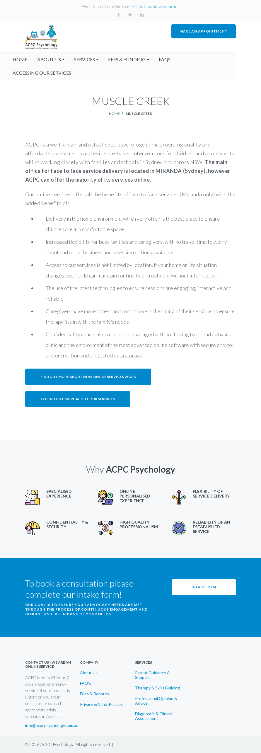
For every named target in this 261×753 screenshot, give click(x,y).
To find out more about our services (77, 398)
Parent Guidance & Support (152, 674)
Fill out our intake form (154, 6)
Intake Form (204, 587)
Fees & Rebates (94, 693)
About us (62, 59)
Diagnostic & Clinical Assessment (153, 715)
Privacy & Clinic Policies (101, 704)
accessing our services (54, 72)
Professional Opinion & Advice (156, 700)
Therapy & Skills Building (157, 687)
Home (114, 113)
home (32, 59)
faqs (177, 59)
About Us (89, 672)
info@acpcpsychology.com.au (52, 725)
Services (97, 59)
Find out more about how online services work (88, 376)
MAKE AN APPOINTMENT (204, 31)
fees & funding (139, 59)
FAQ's (85, 683)
